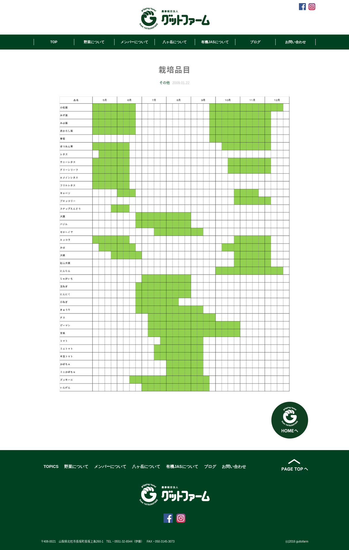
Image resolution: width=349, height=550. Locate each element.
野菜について (94, 42)
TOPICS (51, 466)
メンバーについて (134, 42)
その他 (164, 83)
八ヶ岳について (175, 42)
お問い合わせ (295, 42)
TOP (53, 42)
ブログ (255, 42)
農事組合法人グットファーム (174, 18)
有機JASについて (214, 42)
